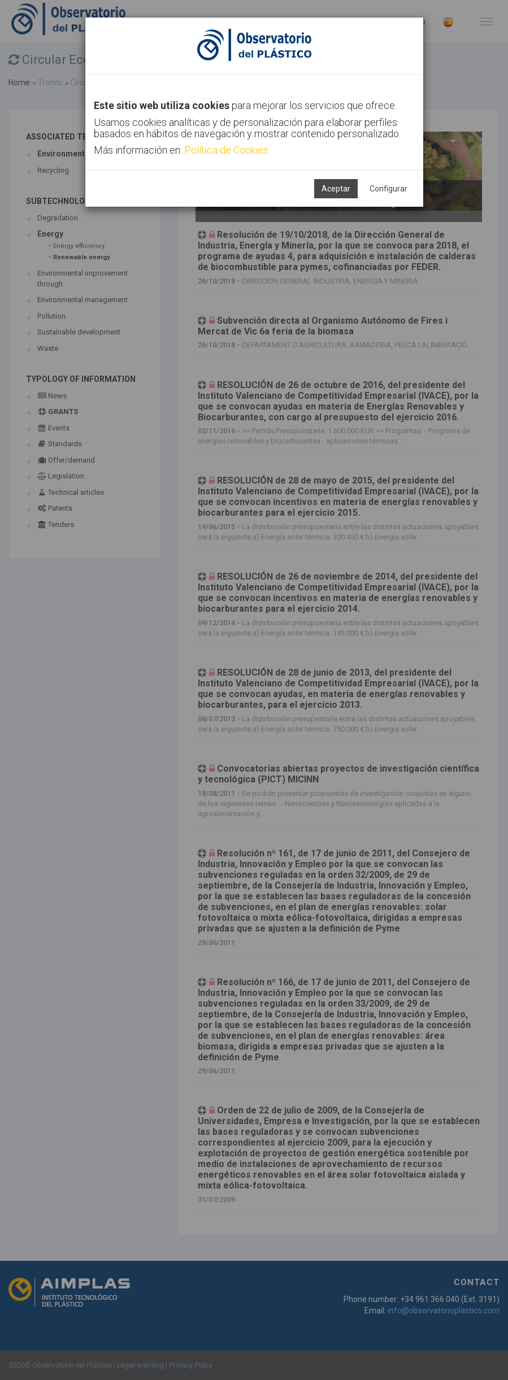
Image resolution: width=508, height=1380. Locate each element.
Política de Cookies (226, 150)
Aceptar (336, 188)
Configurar (388, 188)
